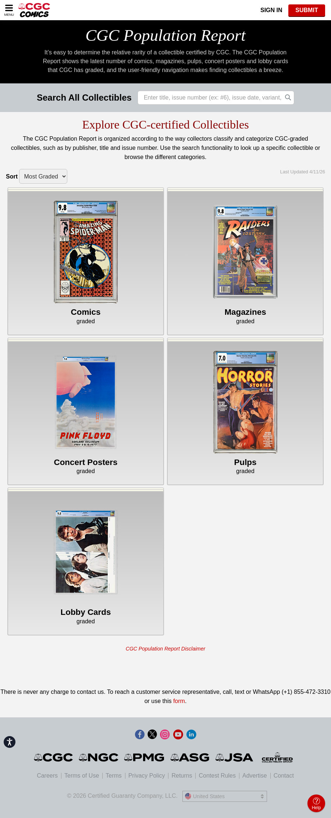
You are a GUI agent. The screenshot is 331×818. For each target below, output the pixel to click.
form (179, 701)
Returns (181, 775)
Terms (114, 775)
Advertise (254, 775)
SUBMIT (306, 10)
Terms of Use (81, 775)
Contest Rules (217, 775)
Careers (47, 775)
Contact (284, 775)
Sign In (271, 10)
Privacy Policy (146, 775)
